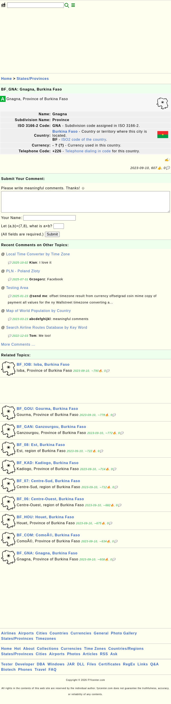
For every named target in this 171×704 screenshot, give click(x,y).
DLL (81, 669)
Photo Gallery (124, 638)
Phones (25, 674)
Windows (56, 669)
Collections (48, 653)
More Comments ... (18, 349)
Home (6, 79)
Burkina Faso (65, 131)
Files (91, 669)
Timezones (46, 643)
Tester (7, 669)
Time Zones (95, 653)
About (29, 653)
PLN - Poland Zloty (23, 275)
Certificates (110, 669)
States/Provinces (33, 79)
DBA (41, 669)
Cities (41, 638)
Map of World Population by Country (38, 315)
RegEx (129, 669)
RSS (104, 658)
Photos (73, 658)
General (101, 638)
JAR (71, 669)
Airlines (8, 638)
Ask (113, 658)
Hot (17, 653)
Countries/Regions (126, 653)
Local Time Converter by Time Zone (38, 258)
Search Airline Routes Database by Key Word (47, 332)
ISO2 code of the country (83, 139)
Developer (24, 669)
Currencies (81, 638)
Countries (59, 638)
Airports (26, 638)
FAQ (53, 674)
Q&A (154, 669)
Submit (52, 239)
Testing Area (17, 292)
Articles (90, 658)
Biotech (8, 674)
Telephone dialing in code (88, 151)
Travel (40, 674)
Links (143, 669)
